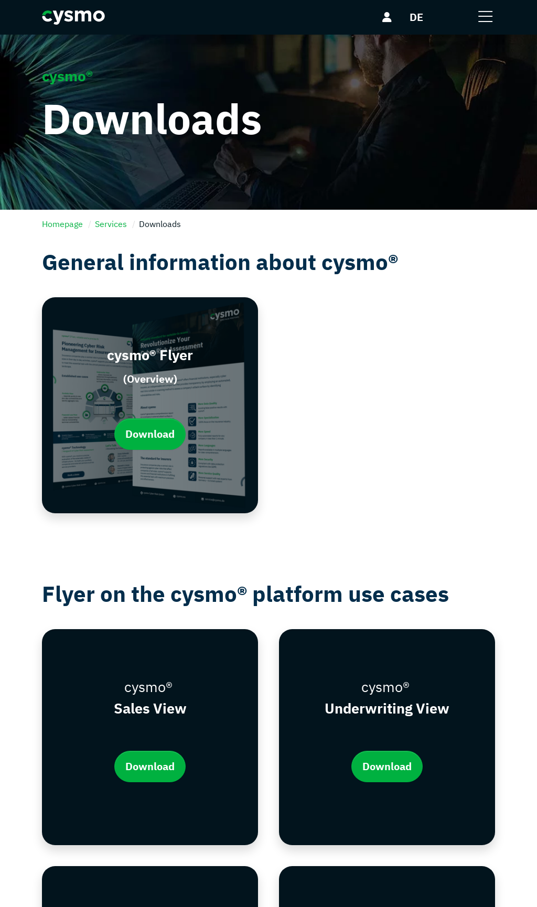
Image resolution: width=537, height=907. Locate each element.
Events (292, 821)
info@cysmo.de (99, 812)
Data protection (190, 781)
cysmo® (87, 890)
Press (289, 841)
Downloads (300, 801)
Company (297, 741)
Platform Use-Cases (317, 781)
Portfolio (295, 761)
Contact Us (181, 741)
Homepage (62, 224)
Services (111, 224)
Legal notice (183, 761)
